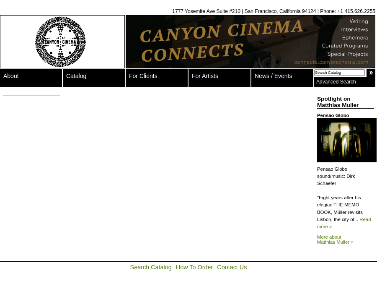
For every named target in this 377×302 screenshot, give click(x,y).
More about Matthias (335, 239)
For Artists (205, 76)
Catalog (76, 76)
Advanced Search (336, 82)
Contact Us (232, 267)
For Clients (143, 76)
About (11, 76)
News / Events (273, 76)
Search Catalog (151, 267)
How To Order (194, 267)
